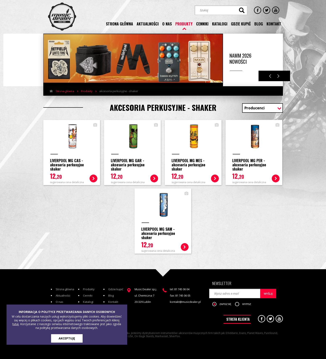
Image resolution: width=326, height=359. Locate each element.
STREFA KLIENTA (238, 319)
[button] (223, 304)
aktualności (148, 23)
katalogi (219, 23)
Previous (270, 76)
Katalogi (88, 302)
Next (278, 76)
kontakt (274, 23)
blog (258, 23)
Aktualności (63, 295)
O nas (59, 302)
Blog (111, 295)
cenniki (202, 23)
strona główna (119, 23)
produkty (184, 23)
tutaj (15, 324)
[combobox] (262, 108)
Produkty (86, 91)
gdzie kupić (241, 23)
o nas (167, 23)
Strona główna (65, 91)
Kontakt (113, 302)
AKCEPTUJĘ (67, 338)
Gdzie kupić (115, 289)
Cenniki (87, 295)
